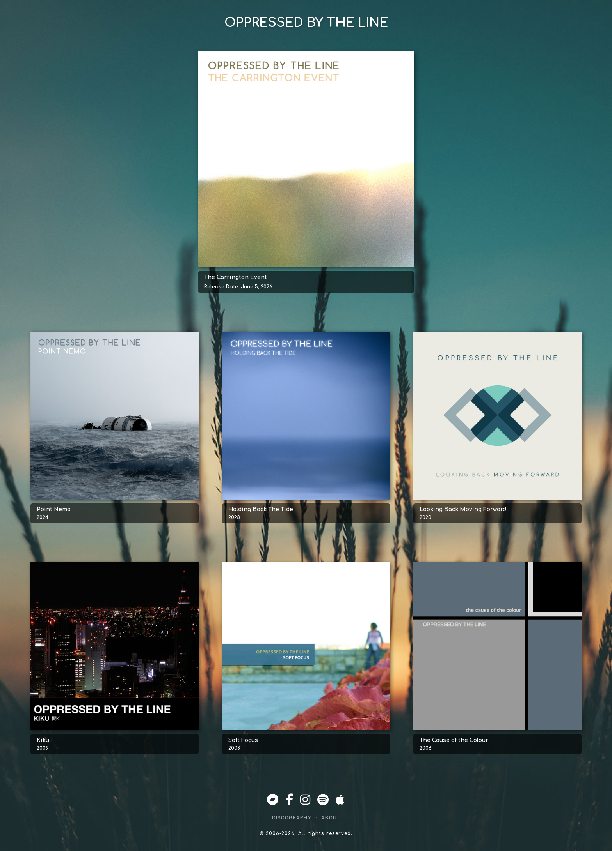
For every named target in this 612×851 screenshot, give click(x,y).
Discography (291, 818)
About (330, 818)
